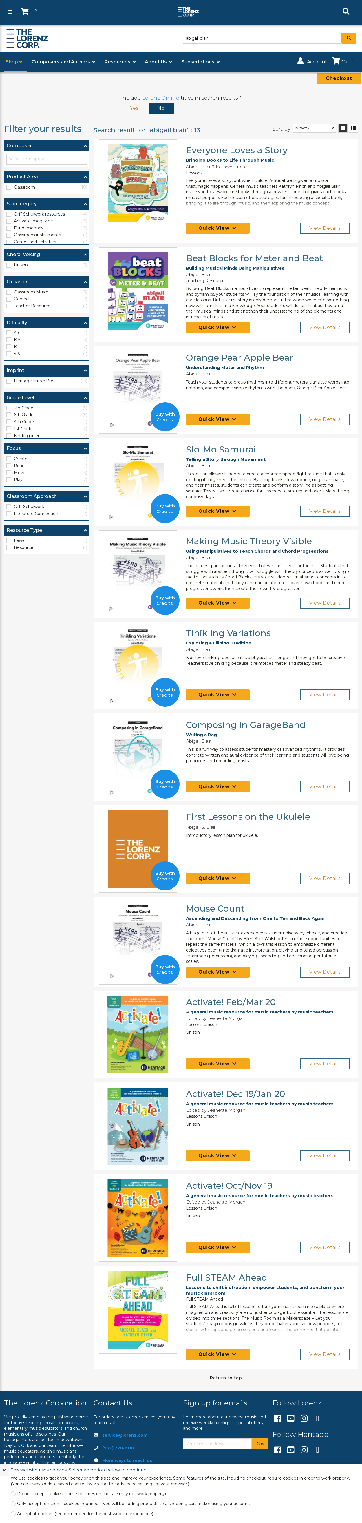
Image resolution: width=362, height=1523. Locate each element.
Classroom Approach (32, 496)
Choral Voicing (23, 254)
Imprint (15, 370)
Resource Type (24, 530)
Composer (19, 145)
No (161, 108)
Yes (134, 108)
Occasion (18, 281)
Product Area (22, 176)
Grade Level (20, 397)
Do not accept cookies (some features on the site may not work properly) (91, 1493)
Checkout (339, 78)
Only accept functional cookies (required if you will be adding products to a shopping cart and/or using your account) (134, 1503)
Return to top (226, 1377)
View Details (325, 228)
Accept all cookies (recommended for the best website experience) (85, 1513)
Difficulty (17, 322)
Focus (14, 448)
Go (260, 1444)
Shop (12, 62)
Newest (303, 128)
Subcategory (22, 204)
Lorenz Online (160, 98)
